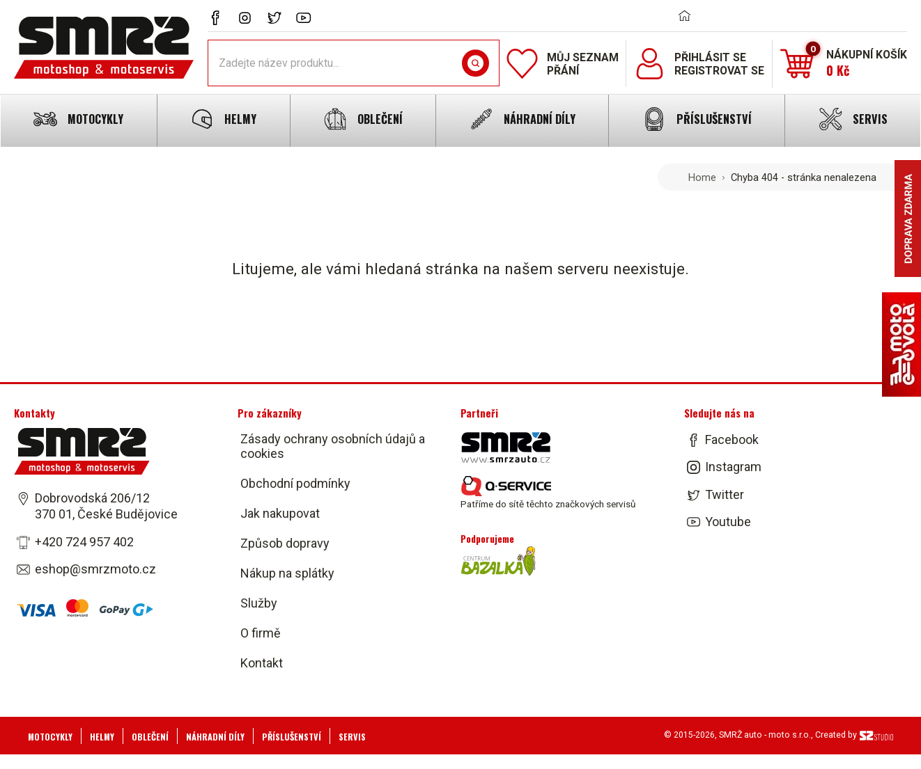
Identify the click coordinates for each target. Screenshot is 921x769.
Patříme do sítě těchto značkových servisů (547, 492)
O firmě (260, 633)
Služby (258, 603)
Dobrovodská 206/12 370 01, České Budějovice (106, 506)
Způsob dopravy (285, 543)
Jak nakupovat (280, 513)
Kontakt (261, 663)
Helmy (102, 736)
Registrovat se (719, 70)
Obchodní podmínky (295, 483)
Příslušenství (291, 736)
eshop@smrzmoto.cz (95, 569)
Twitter (724, 494)
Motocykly (50, 736)
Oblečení (150, 736)
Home (702, 177)
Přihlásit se (710, 57)
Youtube (728, 521)
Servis (352, 736)
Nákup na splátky (287, 573)
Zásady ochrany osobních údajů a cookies (332, 446)
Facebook (732, 439)
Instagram (733, 467)
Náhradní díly (215, 736)
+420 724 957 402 (84, 541)
